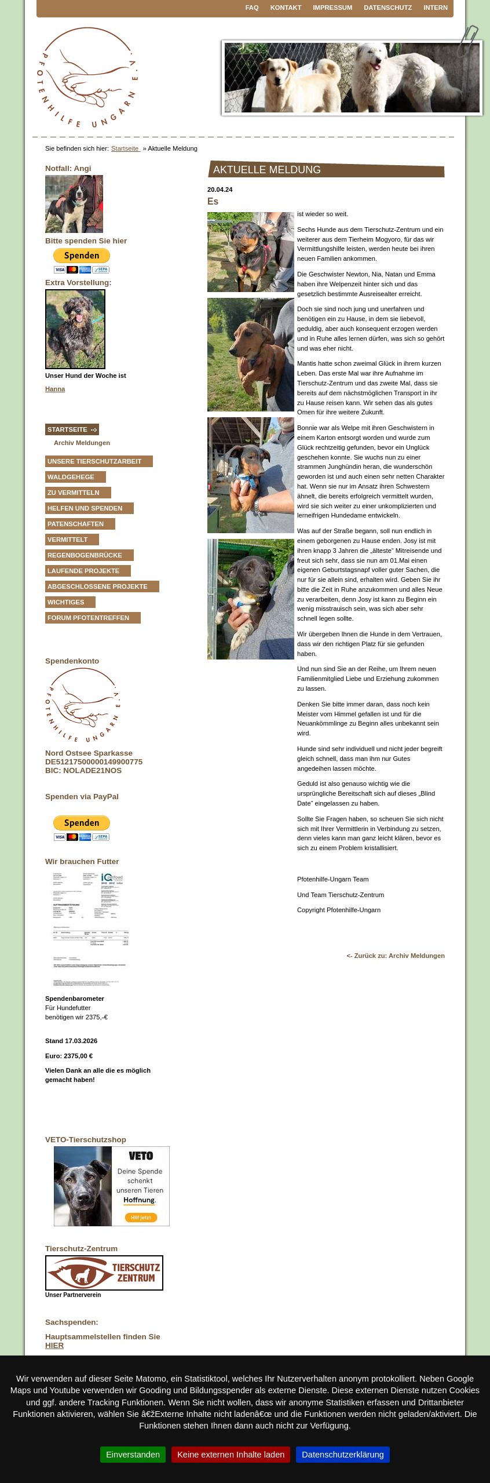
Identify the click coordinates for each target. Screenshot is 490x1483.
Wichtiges (65, 602)
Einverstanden (133, 1454)
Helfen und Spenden (84, 508)
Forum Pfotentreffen (88, 617)
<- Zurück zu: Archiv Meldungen (395, 955)
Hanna (55, 388)
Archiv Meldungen (82, 442)
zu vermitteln (73, 492)
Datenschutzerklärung (343, 1454)
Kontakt (286, 7)
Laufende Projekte (83, 570)
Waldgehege (70, 476)
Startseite (125, 148)
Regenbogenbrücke (84, 555)
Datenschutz (388, 7)
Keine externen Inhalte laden (230, 1454)
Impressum (333, 7)
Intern (435, 7)
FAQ (252, 7)
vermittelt (67, 539)
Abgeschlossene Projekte (97, 586)
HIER (54, 1345)
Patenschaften (75, 523)
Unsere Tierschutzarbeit (94, 461)
